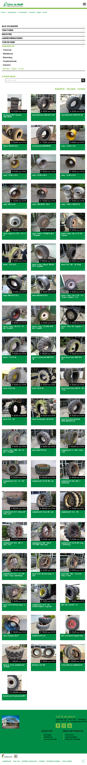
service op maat (50, 739)
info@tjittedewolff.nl (78, 721)
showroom (70, 735)
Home (3, 12)
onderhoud (48, 737)
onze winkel (67, 761)
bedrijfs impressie (29, 761)
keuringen (47, 735)
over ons (16, 761)
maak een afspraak (73, 739)
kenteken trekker (53, 761)
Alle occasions (10, 26)
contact (42, 761)
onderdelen (12, 12)
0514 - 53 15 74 (62, 721)
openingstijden (71, 737)
